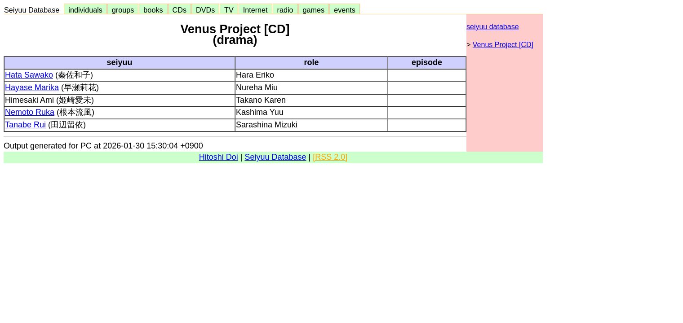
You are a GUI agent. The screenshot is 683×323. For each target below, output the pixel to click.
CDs (180, 10)
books (153, 10)
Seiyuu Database (33, 10)
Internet (255, 10)
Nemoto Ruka (29, 112)
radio (285, 10)
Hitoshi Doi (218, 157)
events (344, 10)
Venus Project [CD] (503, 44)
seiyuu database (492, 27)
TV (228, 10)
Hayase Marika (32, 87)
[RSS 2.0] (330, 157)
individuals (85, 10)
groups (123, 10)
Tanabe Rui (25, 124)
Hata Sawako (29, 74)
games (314, 10)
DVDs (205, 10)
